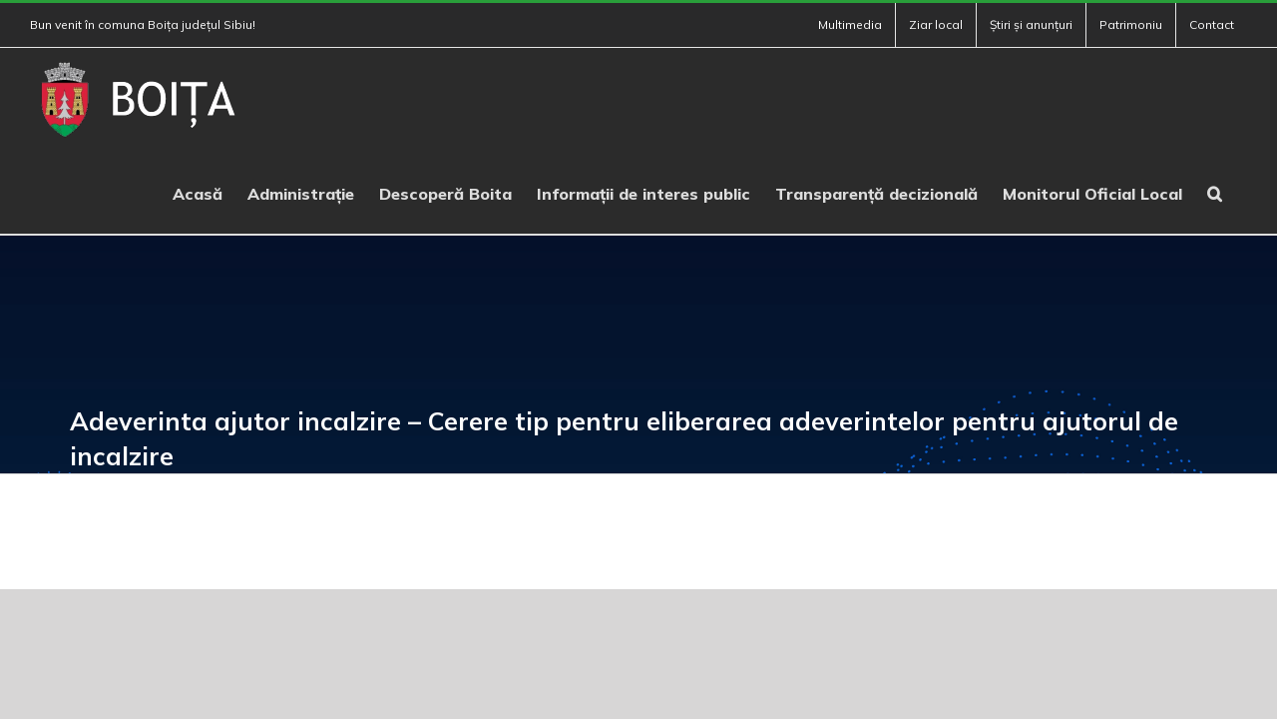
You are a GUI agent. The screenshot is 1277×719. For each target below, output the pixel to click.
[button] (1239, 192)
